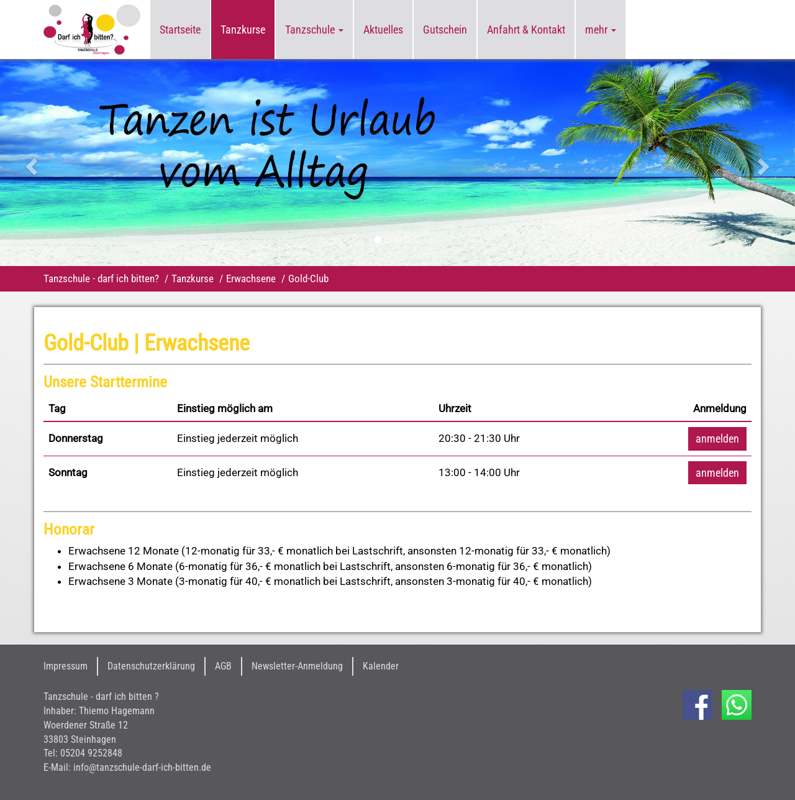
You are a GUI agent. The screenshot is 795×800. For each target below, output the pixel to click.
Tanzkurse (242, 29)
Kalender (381, 666)
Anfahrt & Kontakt (526, 29)
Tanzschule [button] (314, 29)
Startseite (180, 29)
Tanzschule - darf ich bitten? (101, 278)
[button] (59, 162)
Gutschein (445, 29)
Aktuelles (383, 29)
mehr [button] (600, 29)
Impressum (65, 666)
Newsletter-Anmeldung (297, 666)
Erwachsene (251, 278)
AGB (223, 666)
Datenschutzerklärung (151, 666)
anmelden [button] (717, 438)
